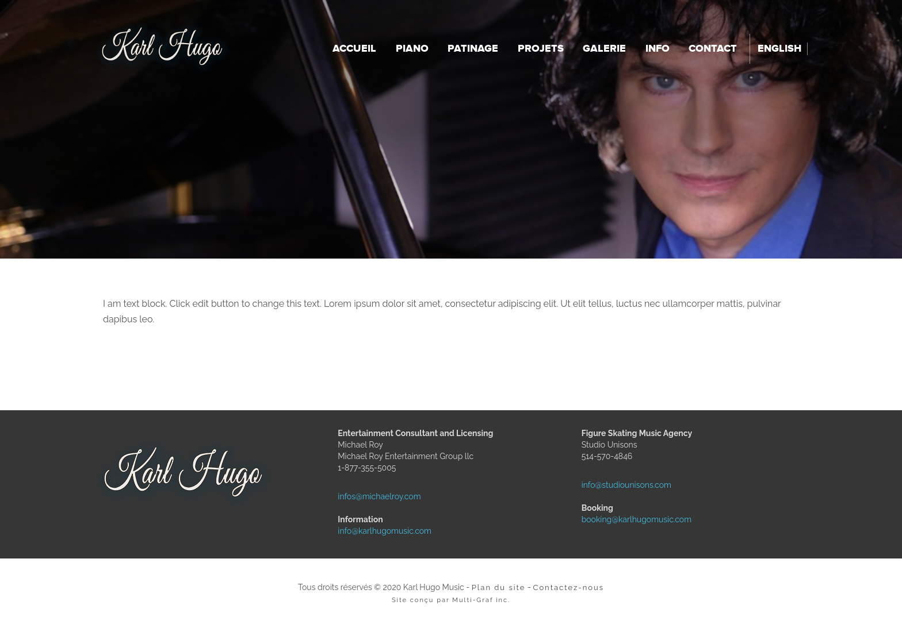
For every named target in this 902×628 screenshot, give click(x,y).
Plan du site (499, 587)
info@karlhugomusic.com (363, 530)
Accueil (354, 49)
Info (657, 49)
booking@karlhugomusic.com (607, 519)
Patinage (473, 49)
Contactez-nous (568, 587)
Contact (713, 49)
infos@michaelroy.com (363, 496)
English (779, 49)
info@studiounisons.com (607, 485)
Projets (541, 49)
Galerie (604, 49)
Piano (412, 49)
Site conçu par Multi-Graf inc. (451, 600)
